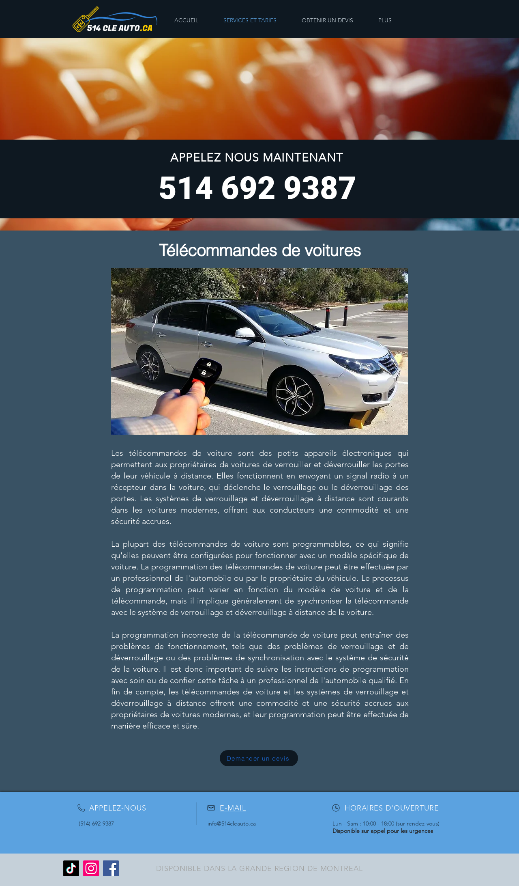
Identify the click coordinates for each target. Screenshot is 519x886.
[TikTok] (71, 868)
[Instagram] (91, 868)
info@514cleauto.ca (232, 823)
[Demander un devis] (259, 758)
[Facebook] (111, 868)
